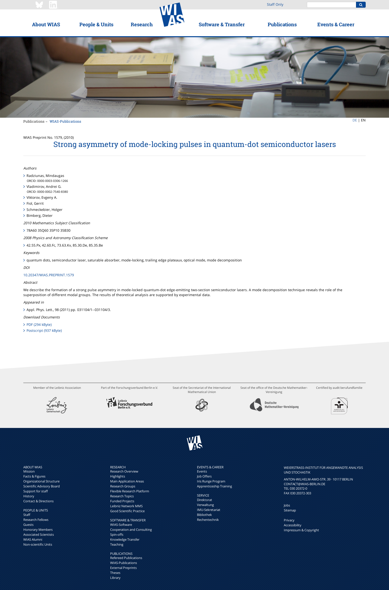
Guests (28, 524)
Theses (115, 572)
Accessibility (292, 525)
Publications (282, 24)
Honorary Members (38, 529)
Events (202, 471)
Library (115, 577)
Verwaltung (205, 505)
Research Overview (124, 471)
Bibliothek (204, 514)
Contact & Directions (38, 501)
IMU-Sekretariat (208, 509)
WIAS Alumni (32, 539)
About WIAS (46, 24)
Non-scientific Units (37, 544)
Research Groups (122, 486)
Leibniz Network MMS (126, 506)
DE (355, 120)
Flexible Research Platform (129, 491)
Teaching (116, 544)
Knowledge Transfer (124, 539)
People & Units (96, 24)
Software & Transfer (222, 24)
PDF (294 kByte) (39, 324)
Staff (26, 514)
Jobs (287, 505)
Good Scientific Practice (127, 511)
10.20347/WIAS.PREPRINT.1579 (48, 275)
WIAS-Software (121, 524)
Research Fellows (35, 519)
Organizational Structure (41, 481)
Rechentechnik (208, 519)
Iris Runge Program (211, 481)
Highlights (117, 476)
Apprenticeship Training (214, 486)
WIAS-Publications (65, 121)
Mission (29, 471)
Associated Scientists (38, 534)
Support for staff (35, 491)
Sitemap (290, 510)
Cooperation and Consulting (131, 529)
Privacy (289, 520)
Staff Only (275, 4)
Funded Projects (122, 501)
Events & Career (335, 24)
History (28, 496)
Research (142, 24)
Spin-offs (116, 534)
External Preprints (123, 567)
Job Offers (204, 476)
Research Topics (122, 496)
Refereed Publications (126, 558)
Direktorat (204, 500)
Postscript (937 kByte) (44, 330)
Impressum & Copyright (301, 530)
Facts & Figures (34, 476)
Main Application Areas (127, 481)
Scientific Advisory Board (41, 486)
